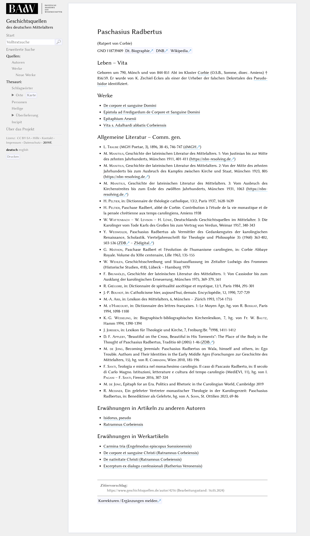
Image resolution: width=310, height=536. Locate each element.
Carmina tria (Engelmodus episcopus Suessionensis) (147, 446)
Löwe (167, 219)
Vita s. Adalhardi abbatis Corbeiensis (134, 125)
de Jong (116, 348)
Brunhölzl (116, 273)
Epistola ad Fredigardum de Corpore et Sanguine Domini (151, 112)
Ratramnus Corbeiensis (123, 424)
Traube (113, 146)
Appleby (119, 336)
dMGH (190, 146)
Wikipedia (179, 50)
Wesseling (122, 317)
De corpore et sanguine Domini (129, 105)
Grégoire (115, 286)
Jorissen (113, 330)
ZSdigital (141, 243)
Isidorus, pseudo (117, 417)
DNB (160, 50)
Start (10, 35)
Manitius (116, 153)
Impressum (13, 142)
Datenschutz (32, 142)
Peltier (113, 201)
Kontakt (47, 138)
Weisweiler (118, 231)
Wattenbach (119, 219)
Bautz (262, 317)
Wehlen (116, 261)
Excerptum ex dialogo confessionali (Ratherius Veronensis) (152, 466)
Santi (111, 366)
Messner (115, 390)
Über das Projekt (20, 129)
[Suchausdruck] (30, 42)
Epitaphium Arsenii (119, 118)
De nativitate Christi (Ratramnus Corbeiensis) (142, 459)
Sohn (195, 396)
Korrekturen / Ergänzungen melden (127, 500)
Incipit (17, 122)
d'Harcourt (118, 305)
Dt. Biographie (137, 50)
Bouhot (117, 292)
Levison (147, 219)
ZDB (122, 243)
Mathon (115, 249)
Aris (117, 299)
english (23, 150)
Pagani (108, 377)
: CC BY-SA (18, 138)
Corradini (157, 359)
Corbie (203, 72)
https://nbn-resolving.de (211, 159)
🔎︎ (58, 42)
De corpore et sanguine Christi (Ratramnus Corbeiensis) (151, 452)
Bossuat (251, 305)
